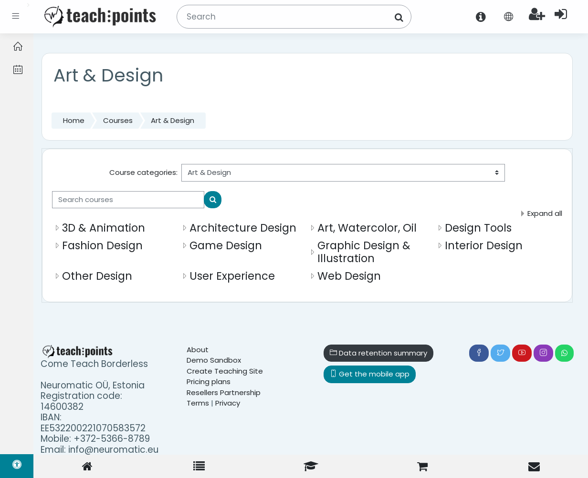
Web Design (349, 276)
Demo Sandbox (214, 360)
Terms (198, 403)
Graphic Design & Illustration (363, 252)
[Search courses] (128, 200)
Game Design (225, 245)
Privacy (227, 403)
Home (73, 120)
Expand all (544, 213)
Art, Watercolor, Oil (367, 227)
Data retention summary (378, 353)
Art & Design (172, 120)
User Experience (232, 276)
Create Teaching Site (225, 371)
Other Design (97, 276)
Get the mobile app (370, 374)
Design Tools (478, 227)
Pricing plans (209, 381)
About (198, 350)
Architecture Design (242, 227)
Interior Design (484, 245)
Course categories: (143, 172)
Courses (118, 120)
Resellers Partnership (224, 392)
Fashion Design (102, 245)
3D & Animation (103, 227)
